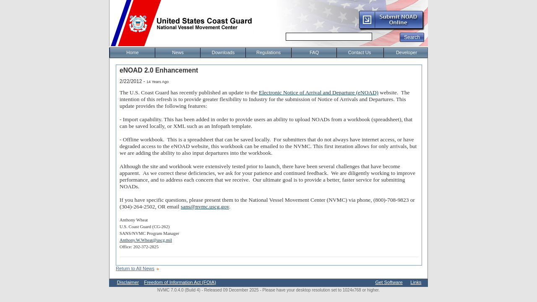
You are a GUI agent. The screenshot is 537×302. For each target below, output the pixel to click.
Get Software (388, 282)
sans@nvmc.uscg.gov (205, 206)
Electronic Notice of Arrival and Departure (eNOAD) (318, 92)
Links (415, 282)
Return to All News (135, 268)
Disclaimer (128, 282)
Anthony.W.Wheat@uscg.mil (146, 240)
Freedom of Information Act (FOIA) (180, 282)
